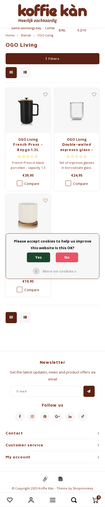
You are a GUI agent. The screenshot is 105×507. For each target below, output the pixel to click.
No (67, 257)
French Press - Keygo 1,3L (28, 147)
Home (10, 35)
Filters (52, 58)
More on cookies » (60, 271)
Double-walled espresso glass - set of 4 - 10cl (76, 147)
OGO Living (45, 35)
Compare (31, 183)
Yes (38, 257)
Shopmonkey (83, 488)
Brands (26, 35)
